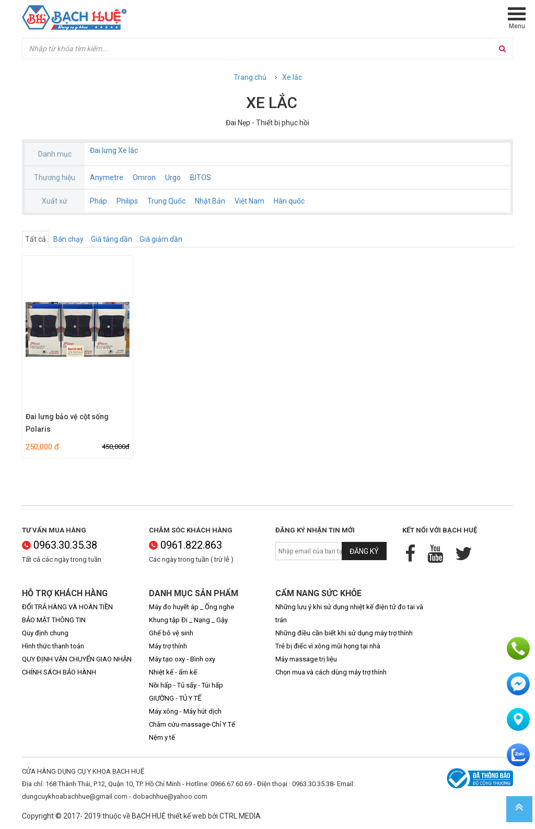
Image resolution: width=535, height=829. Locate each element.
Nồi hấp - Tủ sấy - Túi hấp (186, 685)
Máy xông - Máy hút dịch (185, 711)
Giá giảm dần (160, 239)
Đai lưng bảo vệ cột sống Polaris (67, 422)
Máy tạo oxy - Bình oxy (182, 659)
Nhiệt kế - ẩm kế (173, 672)
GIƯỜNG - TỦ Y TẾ (175, 698)
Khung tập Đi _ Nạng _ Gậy (188, 620)
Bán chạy (68, 239)
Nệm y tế (162, 737)
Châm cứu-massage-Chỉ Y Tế (192, 724)
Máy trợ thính (168, 646)
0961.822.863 (185, 545)
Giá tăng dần (111, 239)
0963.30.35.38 (59, 545)
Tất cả (35, 239)
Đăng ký (364, 551)
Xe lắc (292, 77)
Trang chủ (250, 77)
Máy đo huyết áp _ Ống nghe (191, 607)
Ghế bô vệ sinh (171, 633)
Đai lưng (103, 150)
